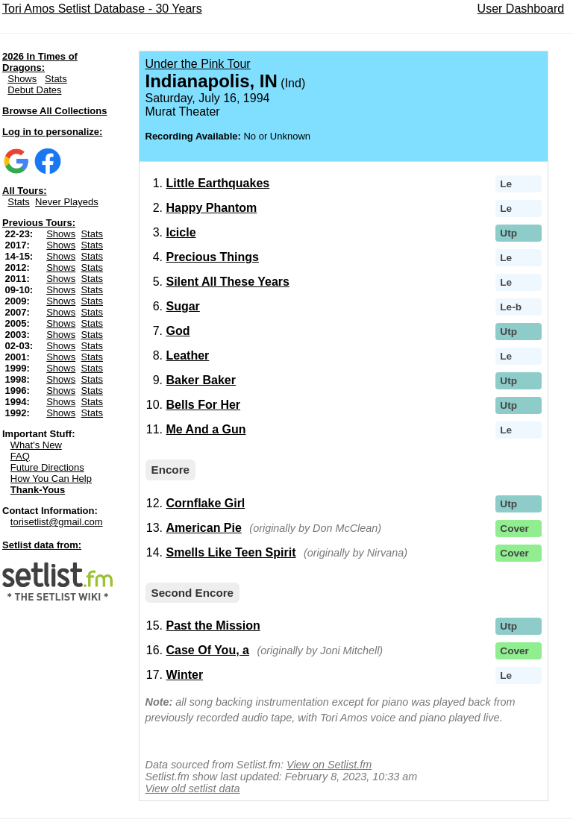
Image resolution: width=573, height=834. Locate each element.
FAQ (20, 456)
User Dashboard (521, 8)
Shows (22, 78)
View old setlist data (192, 788)
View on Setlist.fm (329, 765)
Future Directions (47, 467)
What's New (36, 445)
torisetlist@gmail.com (56, 521)
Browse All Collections (54, 110)
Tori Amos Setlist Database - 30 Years (102, 8)
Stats (56, 78)
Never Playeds (66, 201)
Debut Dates (34, 89)
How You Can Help (51, 478)
